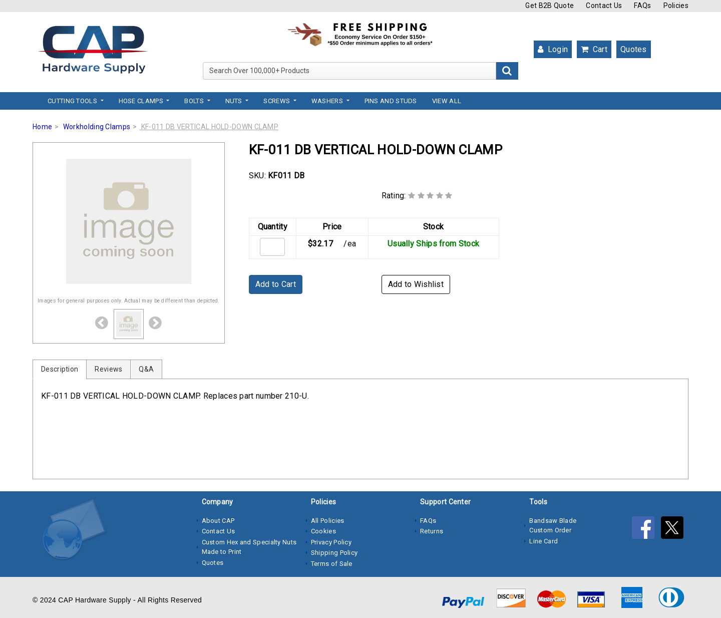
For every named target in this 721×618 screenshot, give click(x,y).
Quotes (633, 49)
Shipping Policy (334, 552)
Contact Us (604, 6)
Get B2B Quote (549, 6)
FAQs (642, 6)
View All (446, 101)
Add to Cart (275, 284)
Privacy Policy (331, 542)
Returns (431, 531)
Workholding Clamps (96, 127)
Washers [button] (327, 101)
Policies (675, 6)
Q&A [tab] (146, 369)
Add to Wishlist (416, 284)
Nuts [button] (234, 101)
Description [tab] (59, 369)
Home (42, 127)
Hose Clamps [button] (142, 101)
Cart (594, 49)
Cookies (323, 531)
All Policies (327, 520)
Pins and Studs (391, 101)
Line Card (543, 541)
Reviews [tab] (108, 369)
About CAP (218, 520)
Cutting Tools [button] (73, 101)
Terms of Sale (331, 563)
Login (553, 49)
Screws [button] (277, 101)
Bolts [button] (194, 101)
